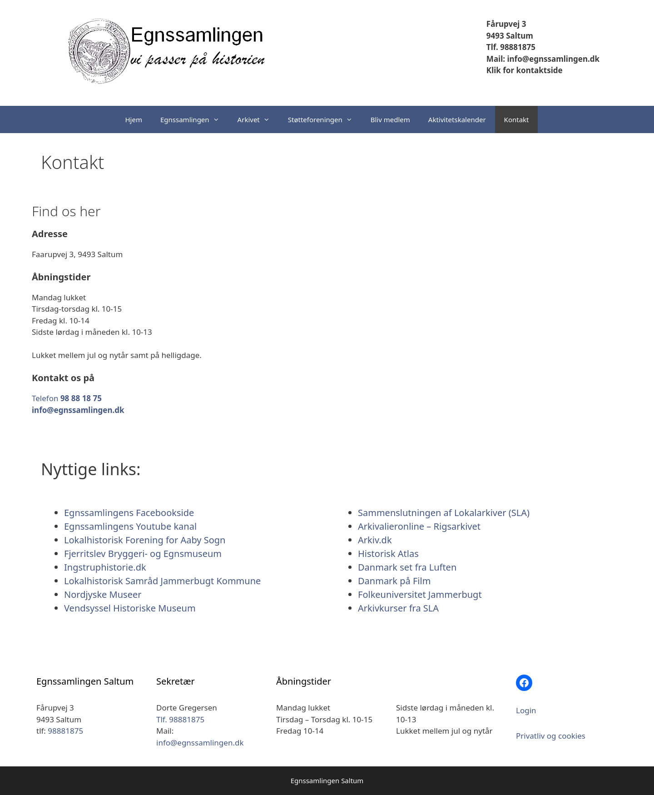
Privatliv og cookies (550, 735)
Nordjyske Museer (102, 594)
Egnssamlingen (194, 119)
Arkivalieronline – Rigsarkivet (419, 526)
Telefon (67, 398)
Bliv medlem (390, 119)
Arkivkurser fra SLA (398, 608)
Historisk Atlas (388, 553)
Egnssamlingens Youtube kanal (130, 526)
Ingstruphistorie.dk (105, 567)
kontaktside (538, 70)
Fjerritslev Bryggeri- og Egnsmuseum (143, 553)
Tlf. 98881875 (510, 47)
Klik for (500, 70)
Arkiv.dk (375, 540)
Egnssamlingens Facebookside (129, 513)
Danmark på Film (394, 581)
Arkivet (258, 119)
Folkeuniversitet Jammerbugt (420, 594)
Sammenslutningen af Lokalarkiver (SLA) (444, 513)
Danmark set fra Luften (407, 567)
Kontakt (516, 119)
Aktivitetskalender (457, 119)
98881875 (65, 730)
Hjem (133, 119)
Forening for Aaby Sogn (175, 540)
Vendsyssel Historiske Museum (130, 608)
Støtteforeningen (325, 119)
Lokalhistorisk (93, 540)
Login (526, 710)
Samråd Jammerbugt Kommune (193, 581)
